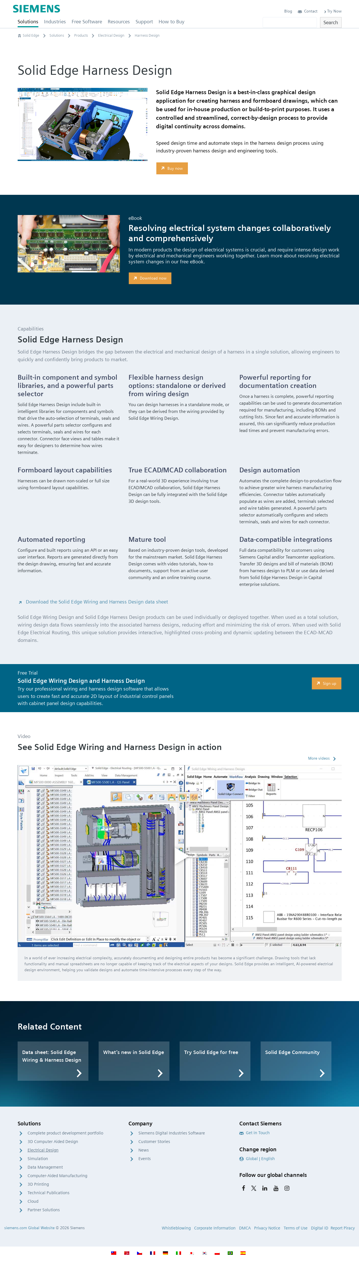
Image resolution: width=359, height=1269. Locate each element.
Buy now (171, 168)
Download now (149, 278)
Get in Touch (254, 1132)
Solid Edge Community (292, 1052)
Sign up (325, 683)
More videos (319, 758)
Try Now (332, 11)
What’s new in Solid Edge (133, 1052)
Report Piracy (343, 1228)
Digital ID (319, 1228)
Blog (288, 11)
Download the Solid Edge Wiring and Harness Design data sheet (93, 602)
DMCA (245, 1228)
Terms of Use (296, 1228)
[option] (180, 856)
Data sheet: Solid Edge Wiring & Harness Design (51, 1056)
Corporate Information (215, 1228)
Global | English (257, 1158)
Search (330, 22)
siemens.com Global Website (29, 1227)
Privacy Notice (267, 1228)
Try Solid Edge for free (211, 1052)
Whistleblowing (176, 1228)
